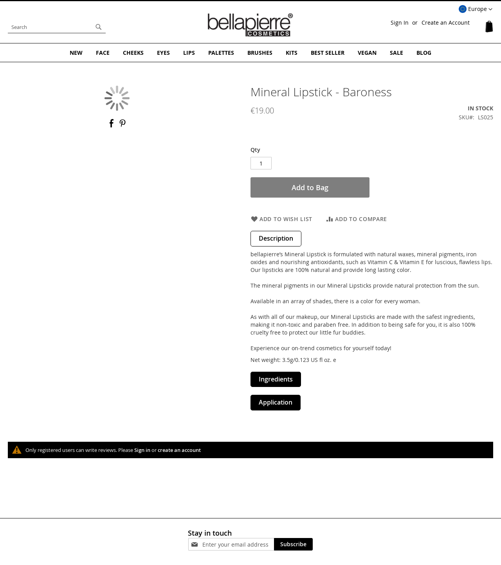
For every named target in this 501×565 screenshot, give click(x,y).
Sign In (400, 22)
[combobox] (57, 27)
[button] (476, 9)
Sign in (142, 449)
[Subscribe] (293, 544)
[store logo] (250, 25)
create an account (179, 449)
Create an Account (446, 22)
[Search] (99, 27)
